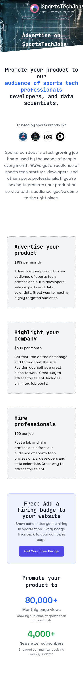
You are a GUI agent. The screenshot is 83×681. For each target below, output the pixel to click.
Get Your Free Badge (41, 551)
